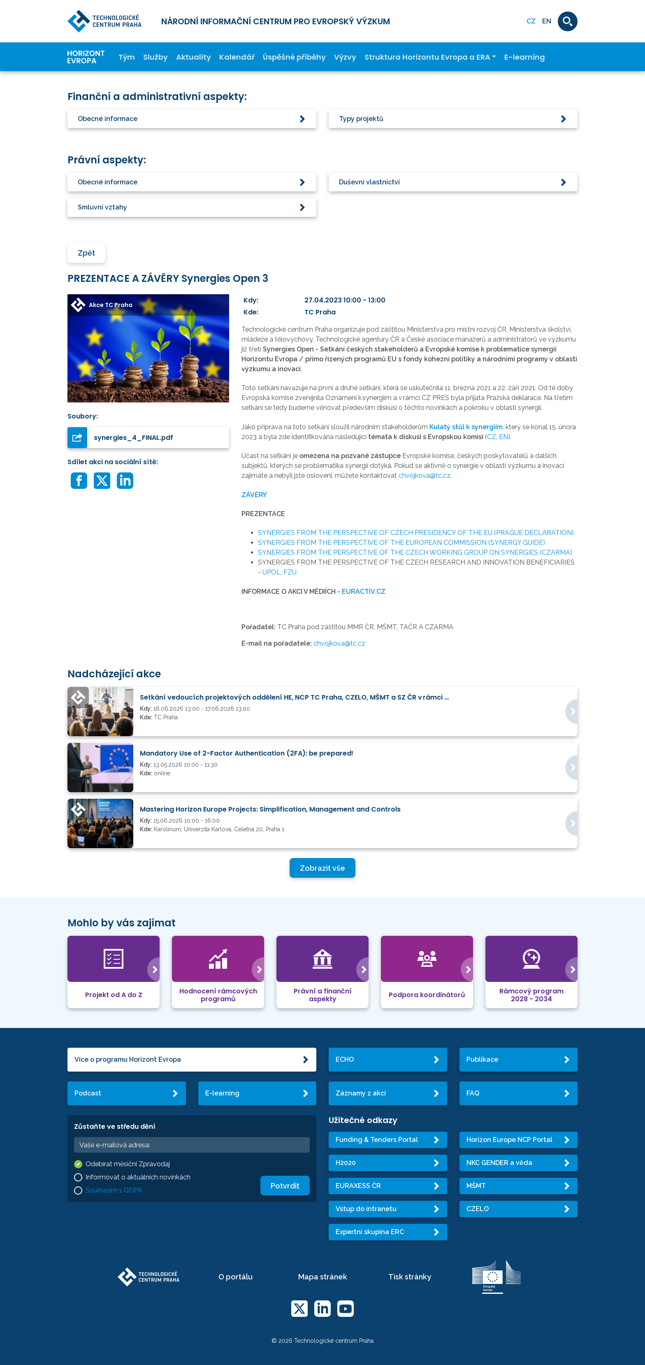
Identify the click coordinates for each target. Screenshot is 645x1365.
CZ (491, 437)
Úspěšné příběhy (294, 57)
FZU (290, 572)
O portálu (235, 1276)
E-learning (524, 57)
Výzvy (345, 57)
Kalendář (237, 57)
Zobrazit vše (322, 868)
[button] (191, 118)
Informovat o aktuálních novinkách (138, 1177)
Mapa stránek (322, 1276)
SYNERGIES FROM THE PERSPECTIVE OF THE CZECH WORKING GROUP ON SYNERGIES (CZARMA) (415, 552)
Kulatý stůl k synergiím (466, 427)
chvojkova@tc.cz (424, 475)
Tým (126, 57)
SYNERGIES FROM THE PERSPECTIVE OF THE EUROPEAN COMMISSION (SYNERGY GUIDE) (401, 542)
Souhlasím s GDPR (114, 1190)
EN (546, 21)
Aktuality (193, 57)
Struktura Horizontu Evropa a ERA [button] (427, 57)
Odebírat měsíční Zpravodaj (128, 1164)
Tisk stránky (409, 1276)
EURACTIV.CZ (363, 591)
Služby (155, 57)
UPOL (271, 572)
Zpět (86, 253)
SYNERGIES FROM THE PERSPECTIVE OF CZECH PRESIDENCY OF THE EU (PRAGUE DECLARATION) (416, 533)
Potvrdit (285, 1185)
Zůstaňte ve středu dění (114, 1126)
